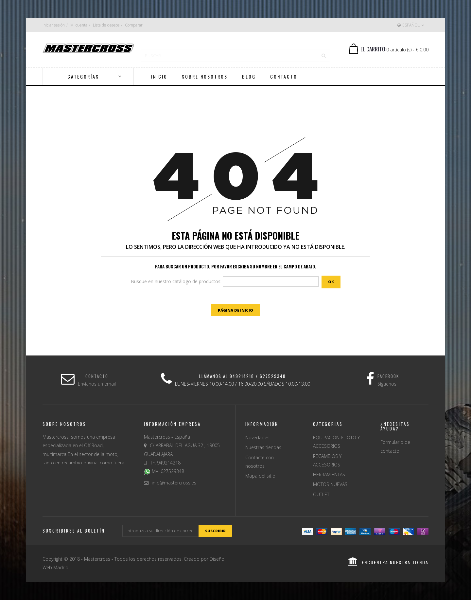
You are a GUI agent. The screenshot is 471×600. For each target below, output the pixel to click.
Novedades (257, 437)
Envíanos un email (97, 384)
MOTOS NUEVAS (330, 484)
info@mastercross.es (174, 483)
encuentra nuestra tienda (388, 562)
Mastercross (97, 559)
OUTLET (321, 494)
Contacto (96, 376)
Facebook (388, 376)
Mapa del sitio (260, 476)
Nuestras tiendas (263, 447)
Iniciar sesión (54, 25)
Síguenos (386, 384)
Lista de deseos (106, 25)
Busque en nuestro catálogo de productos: (176, 281)
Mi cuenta (78, 25)
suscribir (215, 530)
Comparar (134, 25)
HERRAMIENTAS (329, 474)
